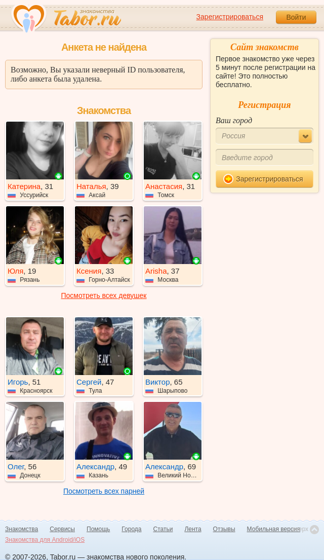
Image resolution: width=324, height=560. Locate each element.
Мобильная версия (274, 529)
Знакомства (21, 529)
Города (131, 529)
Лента (192, 529)
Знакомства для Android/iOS (45, 539)
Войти (296, 17)
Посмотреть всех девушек (104, 295)
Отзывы (224, 529)
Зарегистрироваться (229, 17)
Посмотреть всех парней (103, 491)
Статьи (163, 529)
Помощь (98, 529)
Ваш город (234, 120)
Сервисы (62, 529)
